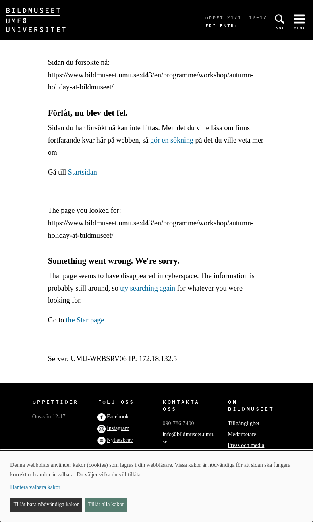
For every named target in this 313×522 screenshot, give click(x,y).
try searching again (147, 288)
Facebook (118, 417)
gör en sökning (171, 140)
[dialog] (156, 486)
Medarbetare (242, 434)
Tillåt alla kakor (106, 504)
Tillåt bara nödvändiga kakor (46, 504)
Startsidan (82, 172)
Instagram (118, 428)
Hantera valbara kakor (35, 487)
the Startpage (85, 320)
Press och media (246, 445)
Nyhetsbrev (120, 440)
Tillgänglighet (243, 423)
